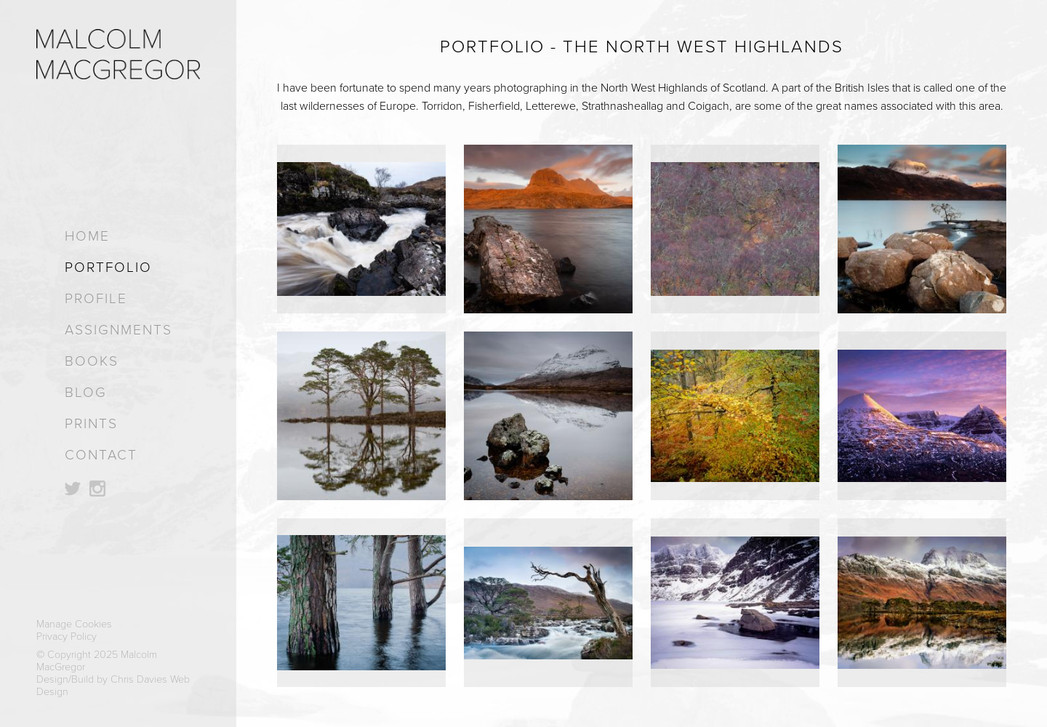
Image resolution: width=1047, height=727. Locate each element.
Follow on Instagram (97, 489)
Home (87, 236)
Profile (96, 298)
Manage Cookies (74, 624)
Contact (101, 454)
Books (92, 361)
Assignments (118, 329)
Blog (86, 392)
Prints (91, 423)
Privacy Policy (66, 636)
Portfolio (108, 267)
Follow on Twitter (73, 489)
